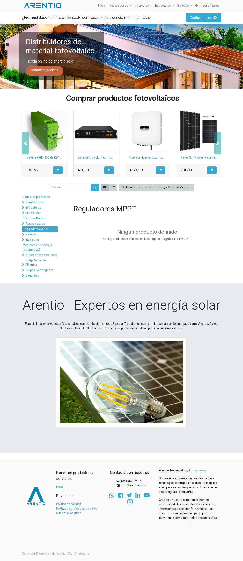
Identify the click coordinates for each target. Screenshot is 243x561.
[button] (197, 6)
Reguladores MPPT (36, 229)
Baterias (31, 234)
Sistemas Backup (34, 218)
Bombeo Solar (35, 202)
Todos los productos (36, 197)
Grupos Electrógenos (39, 270)
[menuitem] (102, 6)
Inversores (32, 239)
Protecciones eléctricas (41, 255)
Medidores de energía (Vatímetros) (37, 247)
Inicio (59, 487)
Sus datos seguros (68, 513)
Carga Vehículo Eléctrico (35, 262)
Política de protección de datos (76, 508)
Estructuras (33, 207)
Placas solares (35, 223)
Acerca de (200, 470)
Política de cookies (68, 504)
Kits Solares (33, 213)
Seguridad (32, 275)
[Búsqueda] (95, 187)
